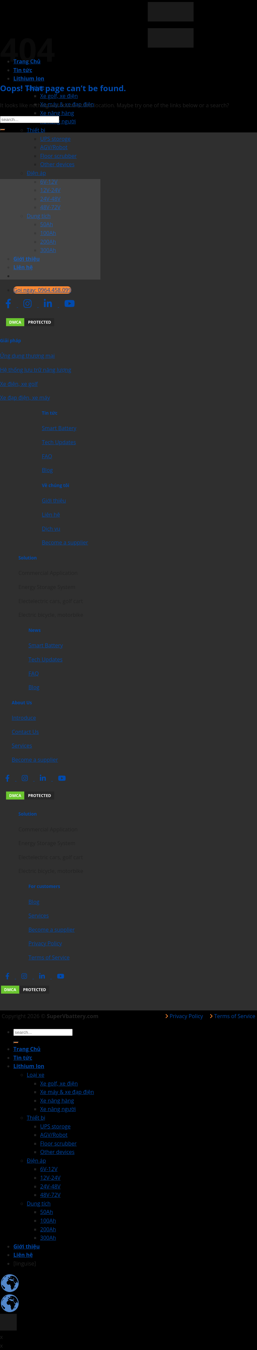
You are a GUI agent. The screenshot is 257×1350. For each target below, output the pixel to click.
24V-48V (50, 1186)
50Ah (46, 1212)
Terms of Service (49, 957)
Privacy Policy (45, 943)
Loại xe (35, 1074)
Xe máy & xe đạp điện (67, 1092)
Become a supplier (65, 542)
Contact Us (25, 732)
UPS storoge (55, 138)
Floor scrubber (58, 156)
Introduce (24, 717)
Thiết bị (36, 130)
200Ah (48, 1229)
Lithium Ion (28, 78)
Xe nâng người (58, 1109)
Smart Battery (59, 428)
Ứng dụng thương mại (27, 355)
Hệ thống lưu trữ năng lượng (35, 369)
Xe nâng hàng (57, 113)
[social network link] (9, 305)
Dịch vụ (51, 528)
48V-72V (50, 1194)
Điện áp (36, 173)
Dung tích (39, 1203)
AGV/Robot (54, 147)
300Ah (48, 1237)
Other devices (57, 164)
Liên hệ (51, 514)
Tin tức (22, 1057)
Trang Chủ (26, 1049)
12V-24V (50, 1177)
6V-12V (49, 1169)
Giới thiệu (54, 500)
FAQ (47, 456)
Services (22, 745)
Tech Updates (59, 442)
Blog (47, 470)
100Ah (48, 1220)
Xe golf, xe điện (59, 96)
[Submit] (2, 130)
